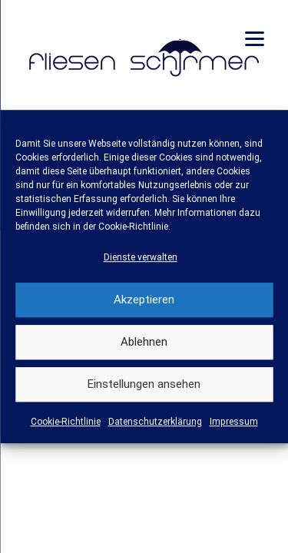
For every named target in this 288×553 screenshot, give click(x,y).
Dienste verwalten (140, 257)
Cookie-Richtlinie (66, 421)
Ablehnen (144, 342)
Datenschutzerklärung (155, 421)
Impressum (234, 421)
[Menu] (254, 38)
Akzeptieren (144, 300)
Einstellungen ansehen (144, 385)
